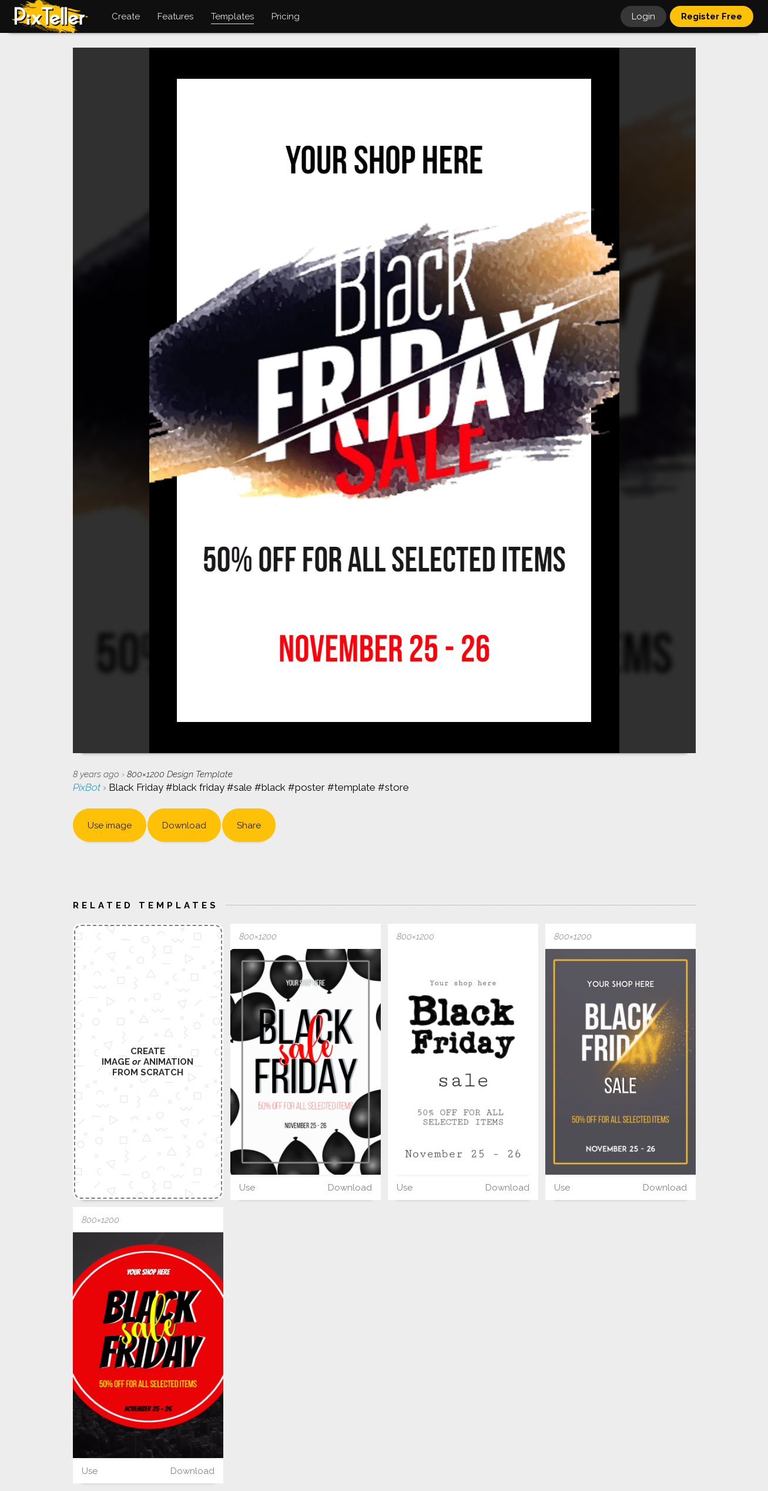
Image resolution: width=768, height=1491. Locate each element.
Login (643, 16)
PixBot (88, 787)
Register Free (711, 16)
